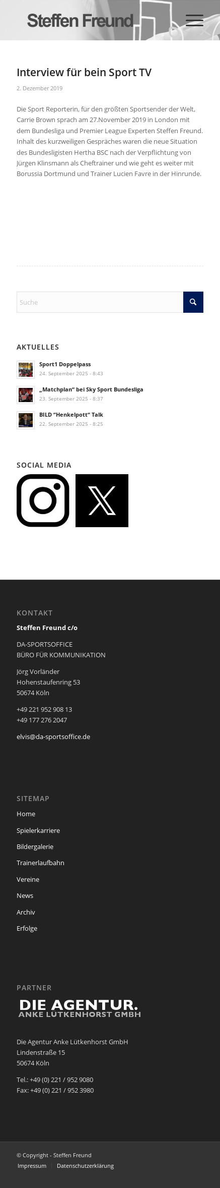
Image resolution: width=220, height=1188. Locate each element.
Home (26, 813)
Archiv (26, 912)
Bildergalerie (35, 846)
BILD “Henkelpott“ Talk (71, 414)
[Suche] (110, 302)
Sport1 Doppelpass (65, 364)
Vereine (28, 879)
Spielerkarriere (38, 830)
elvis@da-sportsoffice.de (53, 736)
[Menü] (189, 20)
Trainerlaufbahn (40, 862)
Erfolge (27, 928)
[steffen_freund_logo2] (91, 20)
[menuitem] (189, 20)
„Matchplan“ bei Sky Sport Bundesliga (91, 389)
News (25, 895)
